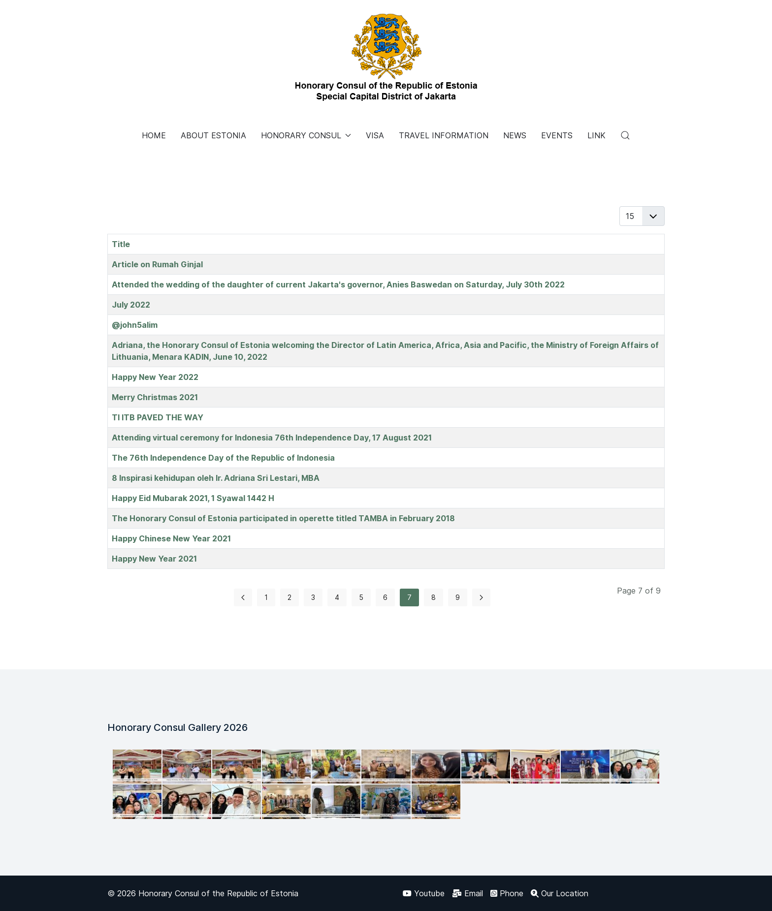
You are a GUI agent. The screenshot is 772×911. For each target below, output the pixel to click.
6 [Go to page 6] (385, 597)
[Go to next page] (481, 597)
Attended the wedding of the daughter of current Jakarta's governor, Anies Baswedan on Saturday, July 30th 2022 (338, 284)
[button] (625, 135)
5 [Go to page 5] (361, 597)
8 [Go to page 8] (433, 597)
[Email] (467, 893)
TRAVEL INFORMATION (443, 135)
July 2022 (131, 305)
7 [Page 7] (409, 597)
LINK (596, 135)
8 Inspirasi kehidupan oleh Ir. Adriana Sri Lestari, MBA (216, 478)
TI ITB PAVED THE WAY (157, 417)
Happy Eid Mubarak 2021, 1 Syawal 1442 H (193, 498)
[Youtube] (424, 893)
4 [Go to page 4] (337, 597)
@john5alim (135, 325)
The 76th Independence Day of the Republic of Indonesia (223, 458)
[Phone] (506, 893)
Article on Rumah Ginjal (157, 264)
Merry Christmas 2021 (155, 397)
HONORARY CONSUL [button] (306, 135)
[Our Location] (559, 893)
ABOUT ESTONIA (213, 135)
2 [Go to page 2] (289, 597)
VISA (375, 135)
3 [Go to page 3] (313, 597)
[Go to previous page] (243, 597)
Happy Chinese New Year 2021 (171, 538)
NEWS (514, 135)
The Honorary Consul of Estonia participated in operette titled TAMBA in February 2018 (283, 518)
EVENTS (557, 135)
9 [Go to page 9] (457, 597)
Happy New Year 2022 (155, 377)
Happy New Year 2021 (154, 559)
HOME (154, 135)
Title (121, 244)
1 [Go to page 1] (266, 597)
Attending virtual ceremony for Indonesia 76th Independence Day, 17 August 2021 (272, 437)
